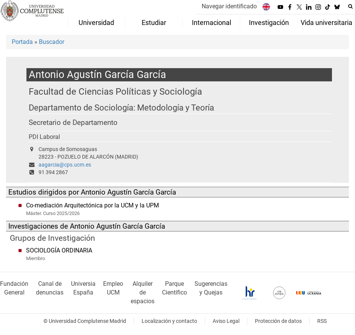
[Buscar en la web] (350, 6)
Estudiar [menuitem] (154, 22)
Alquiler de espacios (142, 292)
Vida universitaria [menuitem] (326, 22)
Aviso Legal (226, 321)
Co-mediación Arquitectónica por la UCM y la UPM (92, 205)
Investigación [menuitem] (269, 22)
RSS (322, 321)
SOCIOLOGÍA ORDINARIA (59, 250)
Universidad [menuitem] (96, 22)
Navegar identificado (229, 6)
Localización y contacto (169, 321)
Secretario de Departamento (73, 122)
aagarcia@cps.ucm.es (65, 165)
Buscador (51, 41)
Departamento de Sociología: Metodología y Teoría (121, 107)
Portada (22, 41)
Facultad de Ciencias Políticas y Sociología (115, 91)
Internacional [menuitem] (211, 22)
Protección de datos (278, 321)
